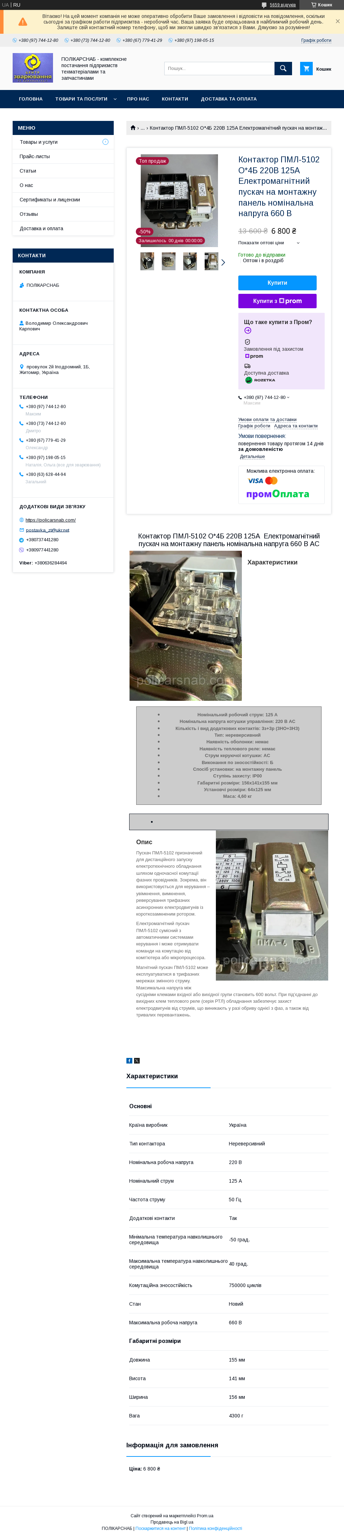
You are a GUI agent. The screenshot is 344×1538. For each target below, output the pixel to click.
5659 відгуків (283, 4)
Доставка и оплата (41, 228)
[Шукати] (283, 68)
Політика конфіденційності (215, 1528)
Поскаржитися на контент (160, 1528)
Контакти (175, 99)
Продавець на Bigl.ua (172, 1522)
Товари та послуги (81, 99)
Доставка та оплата (229, 99)
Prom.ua (205, 1515)
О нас (26, 185)
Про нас (138, 99)
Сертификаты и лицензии (50, 199)
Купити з (277, 301)
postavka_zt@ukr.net (47, 529)
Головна (30, 99)
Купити (277, 283)
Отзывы (29, 214)
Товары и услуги (39, 142)
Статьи (28, 171)
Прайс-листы (35, 156)
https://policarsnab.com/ (51, 520)
